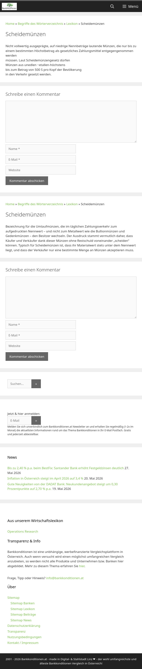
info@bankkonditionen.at (65, 578)
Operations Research (22, 531)
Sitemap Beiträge (23, 614)
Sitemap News (21, 620)
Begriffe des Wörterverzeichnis (40, 23)
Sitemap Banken (23, 603)
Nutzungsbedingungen (24, 637)
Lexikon (72, 23)
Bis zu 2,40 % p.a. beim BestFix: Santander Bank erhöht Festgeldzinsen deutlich (65, 468)
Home (10, 23)
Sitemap (13, 597)
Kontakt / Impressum (22, 643)
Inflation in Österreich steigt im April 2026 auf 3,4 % (45, 478)
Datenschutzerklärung (23, 626)
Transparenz (16, 631)
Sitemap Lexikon (23, 609)
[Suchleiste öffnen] (112, 6)
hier (81, 566)
